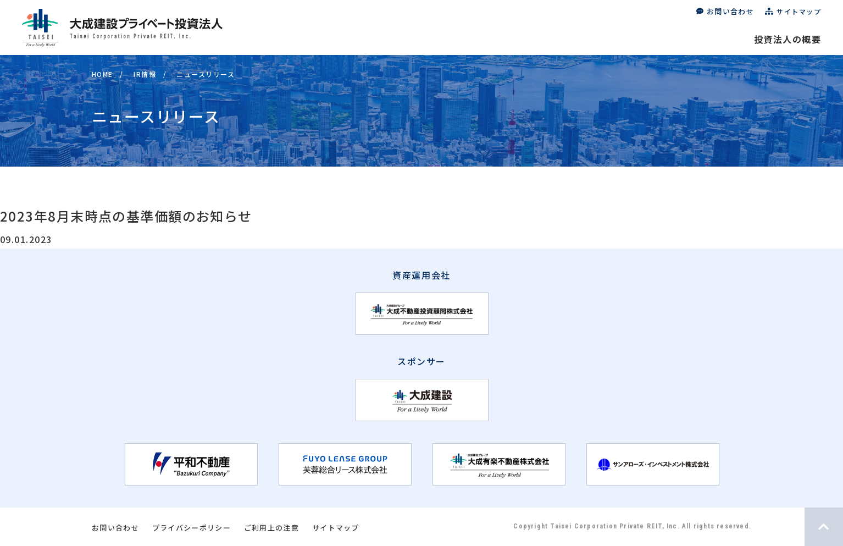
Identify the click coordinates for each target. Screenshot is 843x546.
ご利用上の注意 (271, 527)
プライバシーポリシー (191, 527)
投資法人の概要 (787, 39)
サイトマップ (799, 11)
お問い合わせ (730, 11)
